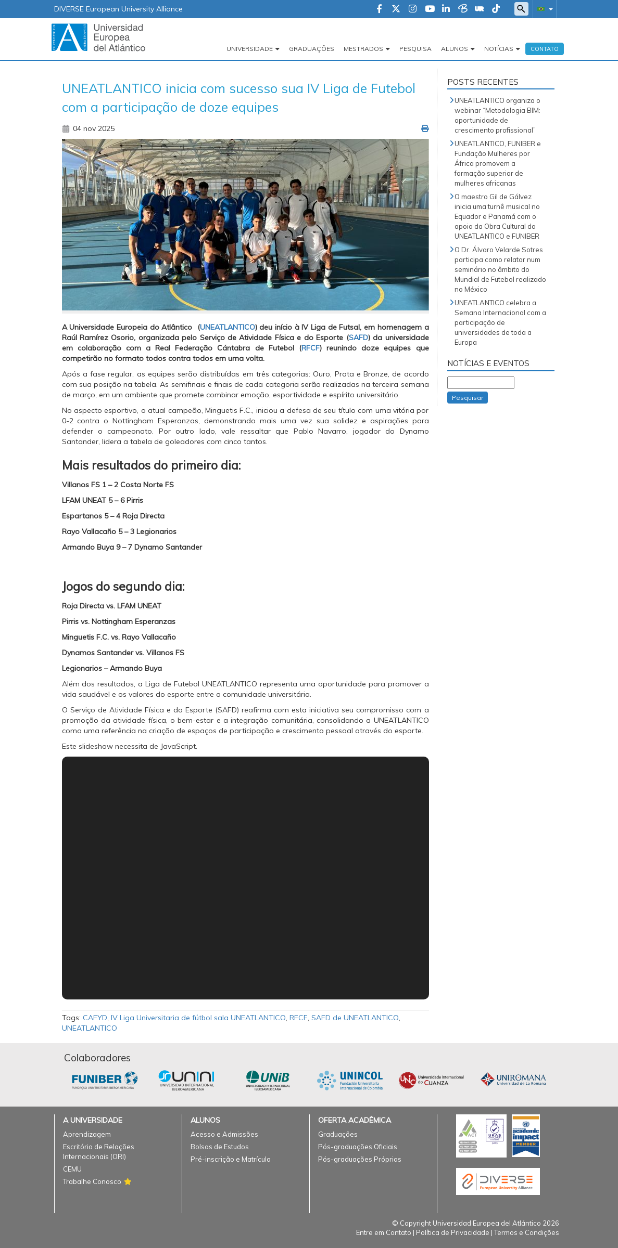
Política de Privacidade (452, 1232)
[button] (543, 8)
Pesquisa (415, 49)
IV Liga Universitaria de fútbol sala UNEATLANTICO (198, 1017)
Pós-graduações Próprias (359, 1159)
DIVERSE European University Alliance (118, 9)
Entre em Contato (383, 1232)
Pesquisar (467, 397)
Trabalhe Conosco (92, 1181)
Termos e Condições (526, 1232)
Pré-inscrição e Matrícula (231, 1159)
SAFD (358, 337)
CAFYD (95, 1017)
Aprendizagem (87, 1134)
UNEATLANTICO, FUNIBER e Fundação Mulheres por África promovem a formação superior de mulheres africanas (498, 163)
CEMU (72, 1169)
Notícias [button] (498, 49)
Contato (545, 49)
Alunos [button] (454, 49)
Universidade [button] (249, 49)
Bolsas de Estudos (220, 1146)
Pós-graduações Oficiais (357, 1146)
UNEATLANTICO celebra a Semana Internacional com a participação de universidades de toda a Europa (500, 322)
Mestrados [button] (363, 49)
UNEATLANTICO (227, 327)
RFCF (310, 348)
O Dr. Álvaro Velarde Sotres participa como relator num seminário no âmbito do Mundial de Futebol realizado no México (500, 269)
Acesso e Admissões (224, 1134)
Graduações (311, 49)
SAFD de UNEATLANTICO (355, 1017)
